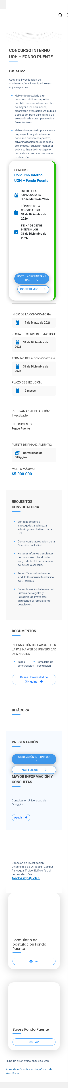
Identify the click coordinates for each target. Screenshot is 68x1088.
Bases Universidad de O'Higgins (34, 679)
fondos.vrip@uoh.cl (26, 878)
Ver (34, 961)
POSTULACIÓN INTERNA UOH (31, 278)
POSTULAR (33, 289)
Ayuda (21, 817)
